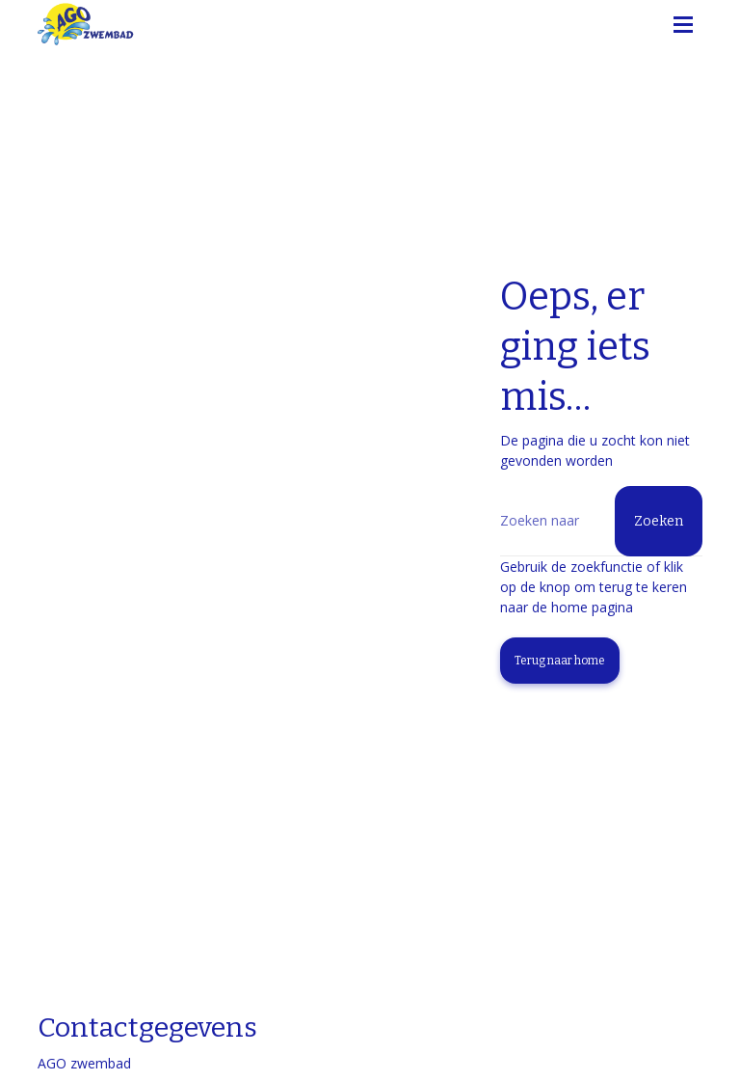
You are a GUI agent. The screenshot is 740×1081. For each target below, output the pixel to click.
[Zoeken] (601, 521)
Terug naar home (560, 660)
